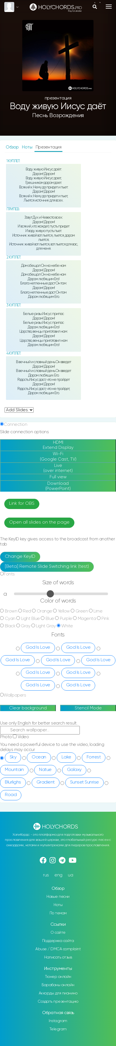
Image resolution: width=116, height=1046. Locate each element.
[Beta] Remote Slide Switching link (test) (47, 566)
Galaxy (74, 770)
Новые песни (58, 897)
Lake (66, 757)
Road (11, 795)
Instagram (58, 1021)
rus (46, 875)
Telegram (58, 1029)
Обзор (13, 147)
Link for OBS (21, 503)
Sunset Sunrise (84, 782)
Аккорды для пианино (58, 993)
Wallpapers (15, 695)
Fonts (9, 574)
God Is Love (38, 647)
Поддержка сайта (58, 941)
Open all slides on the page (39, 522)
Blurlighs (13, 782)
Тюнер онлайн (58, 977)
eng (58, 875)
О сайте (58, 933)
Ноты (27, 147)
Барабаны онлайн (58, 985)
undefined (19, 410)
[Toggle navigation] (108, 6)
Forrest (94, 757)
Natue (45, 770)
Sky (13, 757)
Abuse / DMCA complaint (58, 949)
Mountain (14, 770)
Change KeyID (20, 556)
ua (70, 875)
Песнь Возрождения (58, 116)
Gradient (45, 782)
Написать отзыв (58, 957)
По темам (58, 913)
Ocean (39, 757)
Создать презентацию (58, 1002)
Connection (15, 424)
